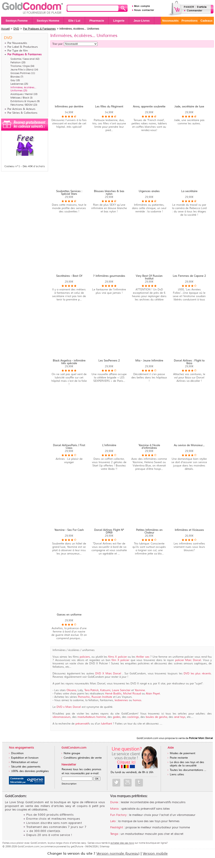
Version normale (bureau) (118, 853)
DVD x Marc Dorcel (69, 707)
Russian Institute (102, 697)
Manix (114, 809)
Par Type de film (17, 50)
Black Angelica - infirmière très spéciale (69, 362)
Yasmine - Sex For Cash (69, 530)
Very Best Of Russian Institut (149, 277)
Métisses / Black (19, 97)
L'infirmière (109, 445)
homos (137, 700)
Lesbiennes (16, 83)
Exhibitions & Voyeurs (23, 101)
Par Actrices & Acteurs (21, 109)
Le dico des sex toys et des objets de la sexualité (187, 764)
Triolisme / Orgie (20, 66)
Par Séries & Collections (22, 113)
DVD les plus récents (197, 673)
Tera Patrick (91, 690)
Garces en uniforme (69, 614)
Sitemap (105, 846)
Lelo (113, 821)
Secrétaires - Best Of (69, 276)
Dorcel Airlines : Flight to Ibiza (189, 362)
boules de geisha (156, 717)
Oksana (71, 690)
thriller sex (142, 657)
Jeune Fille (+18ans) (21, 69)
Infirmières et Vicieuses (189, 530)
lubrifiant (106, 723)
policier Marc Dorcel (188, 660)
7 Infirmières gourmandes (109, 276)
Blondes (15, 76)
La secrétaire (189, 191)
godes (116, 717)
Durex (114, 802)
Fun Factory (118, 815)
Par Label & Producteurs (22, 47)
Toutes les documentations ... (188, 770)
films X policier (117, 657)
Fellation (15, 62)
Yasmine (140, 690)
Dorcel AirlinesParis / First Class (69, 447)
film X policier (120, 660)
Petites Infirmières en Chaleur (149, 531)
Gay (12, 80)
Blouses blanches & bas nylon (109, 193)
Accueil (5, 28)
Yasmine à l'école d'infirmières (149, 447)
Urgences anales (149, 191)
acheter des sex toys (122, 842)
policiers (85, 657)
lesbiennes (121, 700)
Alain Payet (153, 693)
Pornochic (84, 697)
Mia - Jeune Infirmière (149, 360)
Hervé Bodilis (113, 693)
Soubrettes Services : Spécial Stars (69, 193)
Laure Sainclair (121, 690)
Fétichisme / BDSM (21, 104)
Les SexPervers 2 (109, 360)
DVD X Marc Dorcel (108, 673)
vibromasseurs (62, 717)
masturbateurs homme (91, 717)
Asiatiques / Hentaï (21, 94)
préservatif (82, 723)
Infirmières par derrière (69, 106)
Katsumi (105, 690)
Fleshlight (116, 827)
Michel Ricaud (132, 693)
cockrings (133, 717)
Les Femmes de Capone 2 (189, 276)
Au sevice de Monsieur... (189, 445)
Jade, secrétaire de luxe (189, 106)
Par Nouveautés (17, 43)
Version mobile (155, 853)
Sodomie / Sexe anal (22, 58)
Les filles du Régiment (109, 106)
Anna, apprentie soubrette (149, 106)
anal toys (179, 717)
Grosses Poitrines (20, 73)
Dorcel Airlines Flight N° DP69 (109, 531)
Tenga (114, 834)
